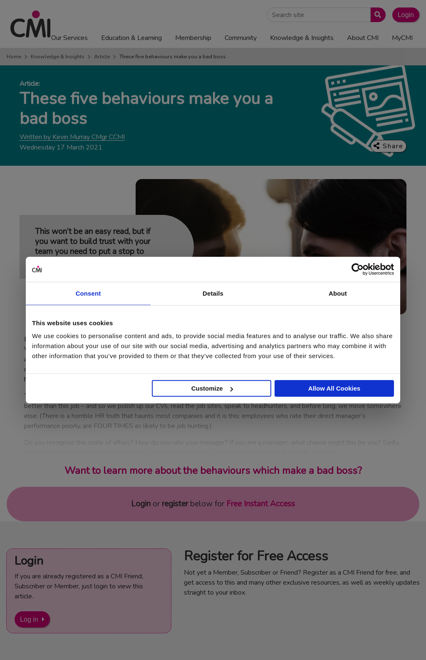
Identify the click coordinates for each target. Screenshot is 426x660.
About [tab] (338, 292)
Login (406, 14)
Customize (212, 388)
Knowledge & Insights (57, 56)
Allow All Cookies (334, 388)
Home (14, 56)
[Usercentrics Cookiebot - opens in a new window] (357, 269)
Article (102, 56)
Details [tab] (213, 292)
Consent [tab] (88, 292)
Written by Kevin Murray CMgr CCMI (72, 137)
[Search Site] (319, 14)
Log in (29, 619)
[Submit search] (376, 14)
